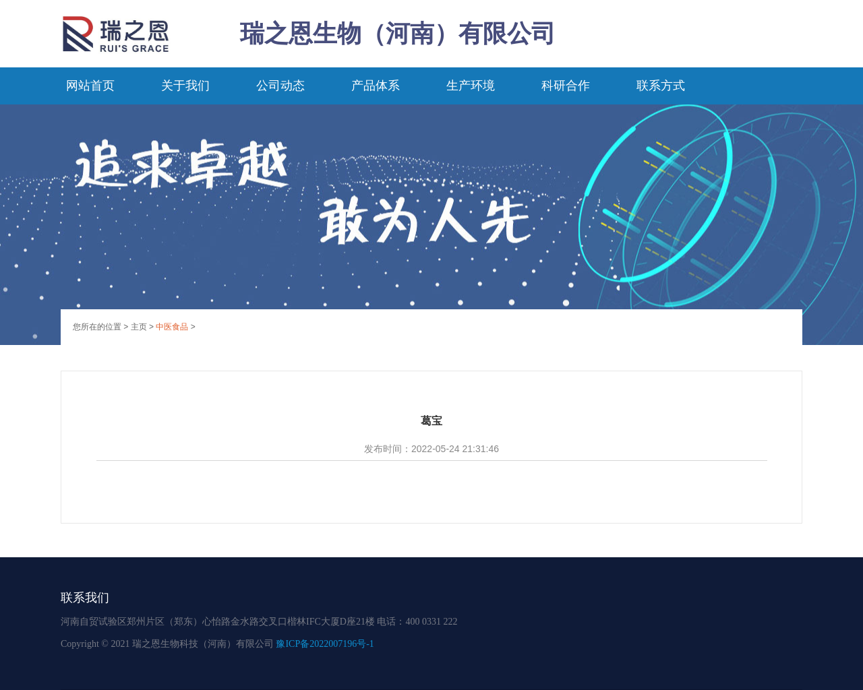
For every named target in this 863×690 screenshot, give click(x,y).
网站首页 (90, 85)
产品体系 (375, 85)
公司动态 (280, 85)
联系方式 (660, 85)
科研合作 (565, 85)
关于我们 (185, 85)
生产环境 (470, 85)
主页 (139, 327)
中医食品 (172, 327)
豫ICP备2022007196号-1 (325, 644)
